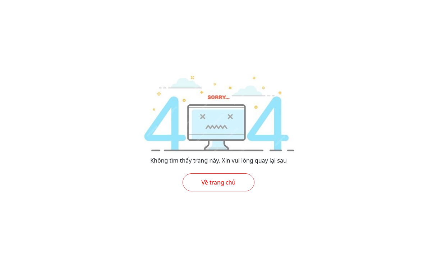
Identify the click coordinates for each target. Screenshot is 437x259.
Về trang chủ (219, 182)
